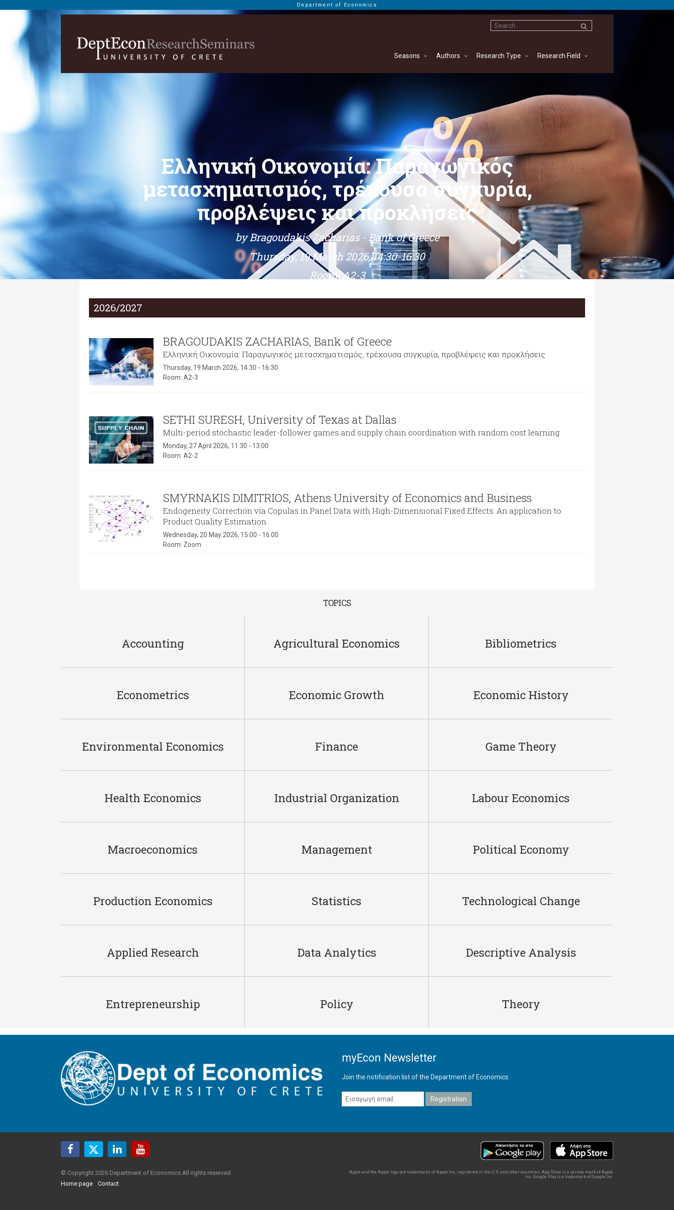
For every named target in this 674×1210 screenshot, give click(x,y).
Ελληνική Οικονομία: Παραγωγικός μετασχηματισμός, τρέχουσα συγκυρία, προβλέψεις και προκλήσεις (354, 354)
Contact (108, 1183)
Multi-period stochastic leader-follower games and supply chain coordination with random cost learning (361, 432)
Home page (77, 1183)
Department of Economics (337, 5)
